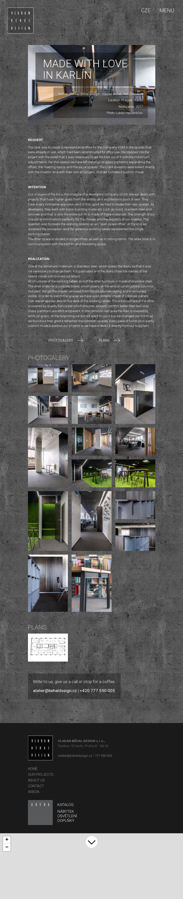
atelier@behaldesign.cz (55, 690)
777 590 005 (103, 756)
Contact (36, 786)
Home (33, 769)
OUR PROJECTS (40, 775)
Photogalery (65, 340)
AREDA (33, 792)
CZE (146, 10)
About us (36, 780)
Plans (109, 340)
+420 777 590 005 (97, 690)
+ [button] (6, 840)
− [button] (6, 847)
